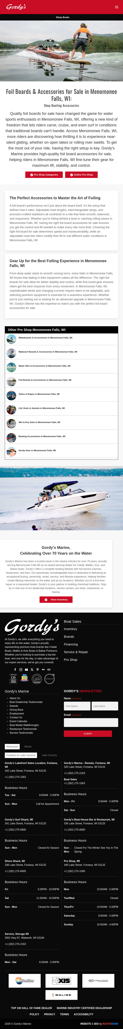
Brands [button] (69, 636)
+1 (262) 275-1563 (15, 777)
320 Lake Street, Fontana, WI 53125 (84, 767)
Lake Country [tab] (49, 755)
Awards (14, 706)
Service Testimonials (21, 732)
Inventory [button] (70, 629)
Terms (64, 1014)
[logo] (25, 981)
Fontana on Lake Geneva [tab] (20, 755)
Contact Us (16, 717)
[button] (116, 7)
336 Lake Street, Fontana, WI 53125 (84, 823)
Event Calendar (18, 721)
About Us (15, 698)
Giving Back (16, 709)
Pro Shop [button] (70, 659)
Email (72, 715)
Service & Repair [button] (76, 652)
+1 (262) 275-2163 (74, 773)
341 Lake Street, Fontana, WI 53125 (25, 823)
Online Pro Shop (81, 174)
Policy (34, 1014)
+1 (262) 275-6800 (15, 829)
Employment (17, 713)
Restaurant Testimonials (23, 729)
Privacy (49, 1014)
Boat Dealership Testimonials (26, 702)
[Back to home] (16, 7)
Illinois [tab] (28, 746)
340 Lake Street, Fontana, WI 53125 (84, 865)
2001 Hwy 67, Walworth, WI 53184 (24, 937)
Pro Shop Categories (44, 174)
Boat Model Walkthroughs (24, 725)
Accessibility (83, 1014)
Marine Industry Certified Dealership (84, 1008)
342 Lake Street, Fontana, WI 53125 (25, 770)
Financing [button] (71, 644)
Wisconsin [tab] (12, 746)
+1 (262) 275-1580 (74, 871)
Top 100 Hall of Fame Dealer (31, 1008)
